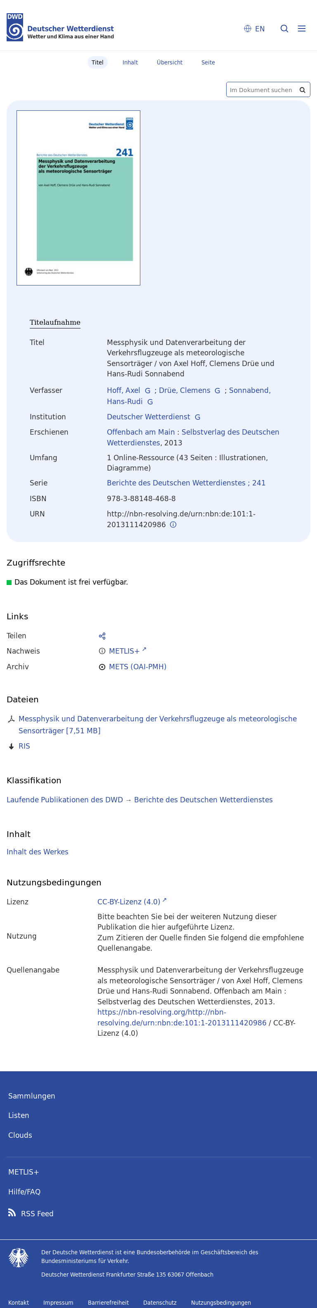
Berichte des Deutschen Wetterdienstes (203, 800)
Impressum (58, 1302)
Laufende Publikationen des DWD (65, 800)
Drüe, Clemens (185, 390)
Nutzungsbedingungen (221, 1302)
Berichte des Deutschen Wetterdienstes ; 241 (186, 483)
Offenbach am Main (141, 432)
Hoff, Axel (123, 390)
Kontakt (18, 1302)
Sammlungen (31, 1096)
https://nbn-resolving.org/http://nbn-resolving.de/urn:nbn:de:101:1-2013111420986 (182, 1017)
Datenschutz (160, 1302)
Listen (18, 1115)
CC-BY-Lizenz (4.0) (129, 902)
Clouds (20, 1135)
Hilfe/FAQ (24, 1192)
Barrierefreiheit (108, 1302)
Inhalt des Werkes (38, 852)
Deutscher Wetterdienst (148, 417)
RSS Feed (37, 1214)
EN (260, 29)
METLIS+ (23, 1172)
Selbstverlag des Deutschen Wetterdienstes (193, 437)
